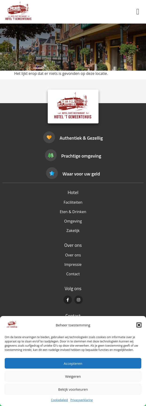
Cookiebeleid (59, 400)
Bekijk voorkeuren (73, 389)
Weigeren (73, 376)
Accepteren (73, 363)
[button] (139, 325)
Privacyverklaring (81, 400)
